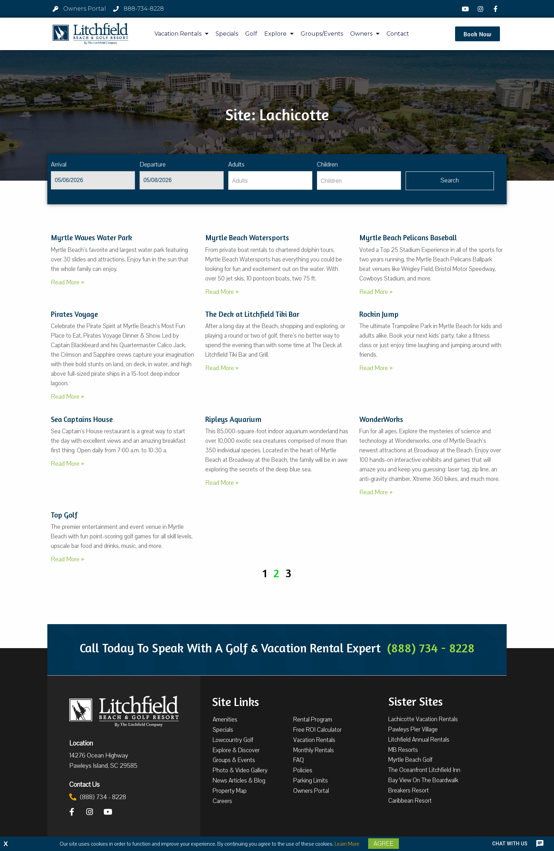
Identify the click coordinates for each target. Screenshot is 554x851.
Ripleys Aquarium (233, 419)
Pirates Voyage (74, 314)
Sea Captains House (82, 419)
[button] (477, 33)
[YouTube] (466, 9)
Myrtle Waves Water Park (91, 237)
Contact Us (84, 784)
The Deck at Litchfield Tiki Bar (252, 314)
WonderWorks (381, 419)
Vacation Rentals (181, 33)
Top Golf (64, 515)
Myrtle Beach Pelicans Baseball (408, 237)
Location (81, 743)
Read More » (67, 282)
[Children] (359, 180)
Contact (398, 33)
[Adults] (270, 180)
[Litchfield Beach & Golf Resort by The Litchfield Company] (90, 34)
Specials (227, 33)
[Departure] (182, 180)
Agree (383, 843)
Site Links (235, 701)
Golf (251, 33)
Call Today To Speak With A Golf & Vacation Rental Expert (277, 647)
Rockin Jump (379, 314)
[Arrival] (93, 180)
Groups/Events (322, 33)
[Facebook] (496, 9)
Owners (364, 33)
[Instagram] (481, 9)
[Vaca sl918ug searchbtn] (450, 180)
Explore (279, 33)
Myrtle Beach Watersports (247, 237)
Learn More (347, 843)
